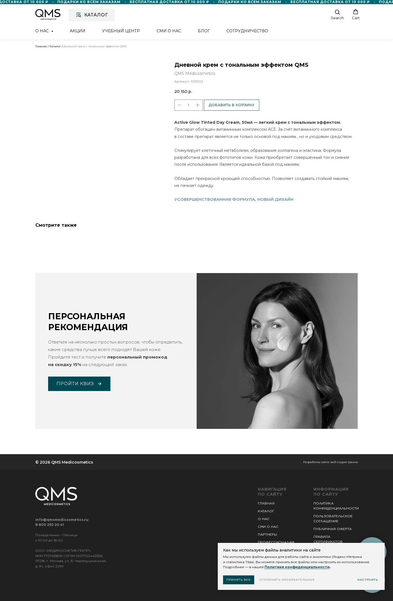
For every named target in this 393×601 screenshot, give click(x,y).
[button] (337, 14)
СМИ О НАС (268, 527)
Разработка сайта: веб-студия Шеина (330, 462)
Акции (77, 31)
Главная (41, 46)
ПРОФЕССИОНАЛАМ (276, 542)
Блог (204, 31)
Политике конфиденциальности (297, 567)
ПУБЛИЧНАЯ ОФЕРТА (332, 529)
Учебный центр (121, 31)
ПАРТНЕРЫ (267, 534)
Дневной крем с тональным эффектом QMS (95, 46)
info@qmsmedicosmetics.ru (61, 520)
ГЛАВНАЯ (266, 503)
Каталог (55, 46)
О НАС (264, 519)
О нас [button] (42, 31)
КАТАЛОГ (266, 511)
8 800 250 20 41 (49, 525)
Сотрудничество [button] (247, 31)
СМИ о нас (169, 31)
